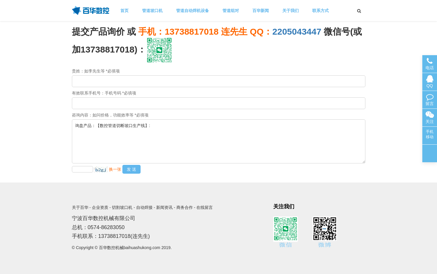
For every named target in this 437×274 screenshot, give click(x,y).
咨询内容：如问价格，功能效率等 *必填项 (110, 115)
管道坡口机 (152, 10)
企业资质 (100, 207)
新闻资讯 (164, 207)
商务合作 (184, 207)
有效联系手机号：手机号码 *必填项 (104, 93)
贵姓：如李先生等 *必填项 (96, 71)
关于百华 (80, 207)
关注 (429, 117)
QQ (429, 81)
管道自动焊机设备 (192, 10)
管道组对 (230, 10)
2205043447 (296, 31)
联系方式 (320, 10)
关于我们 (290, 10)
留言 (429, 99)
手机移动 (429, 134)
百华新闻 (260, 10)
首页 (124, 10)
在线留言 (204, 207)
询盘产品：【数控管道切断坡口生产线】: (218, 141)
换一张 (115, 169)
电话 (429, 63)
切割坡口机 (122, 207)
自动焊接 (144, 207)
